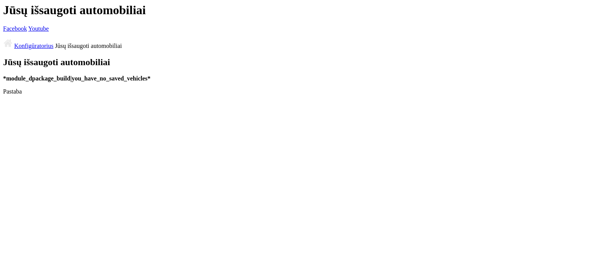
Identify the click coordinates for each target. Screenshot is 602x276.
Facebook (15, 28)
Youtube (38, 28)
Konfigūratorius (33, 46)
